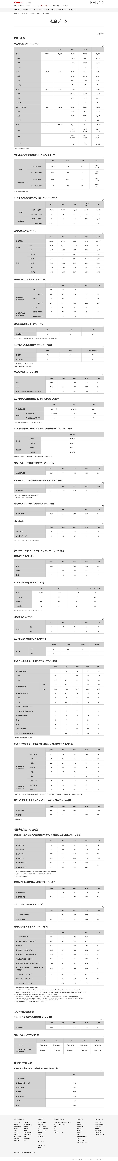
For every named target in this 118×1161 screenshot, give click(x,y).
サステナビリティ (46, 6)
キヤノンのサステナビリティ (43, 10)
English (93, 2)
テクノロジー (65, 6)
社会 (55, 10)
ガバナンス (60, 10)
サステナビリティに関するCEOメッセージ (24, 10)
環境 (52, 10)
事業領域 (28, 6)
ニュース (35, 6)
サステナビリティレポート (70, 10)
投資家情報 (56, 6)
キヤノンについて (19, 6)
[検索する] (102, 2)
